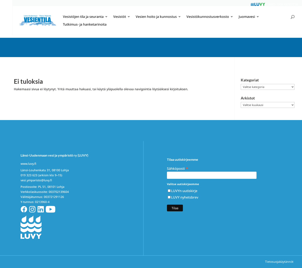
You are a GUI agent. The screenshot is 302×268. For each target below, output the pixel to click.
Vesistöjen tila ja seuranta (83, 20)
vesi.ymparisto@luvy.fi (36, 180)
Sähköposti (177, 168)
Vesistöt (119, 20)
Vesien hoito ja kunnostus (156, 20)
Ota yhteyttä (287, 4)
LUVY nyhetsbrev (184, 197)
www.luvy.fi (28, 164)
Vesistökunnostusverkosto (207, 20)
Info (271, 4)
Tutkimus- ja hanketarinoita (85, 28)
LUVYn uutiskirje (184, 190)
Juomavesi (247, 20)
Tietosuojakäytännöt (279, 262)
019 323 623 (29, 175)
